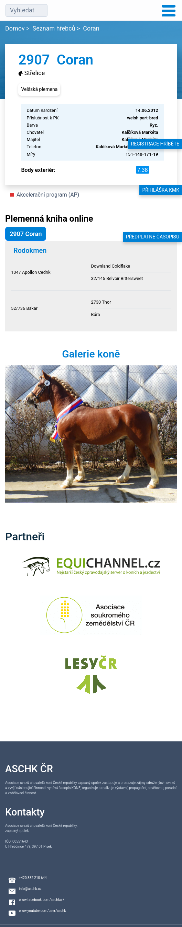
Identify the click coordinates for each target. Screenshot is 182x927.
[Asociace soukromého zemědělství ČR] (91, 619)
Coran (91, 28)
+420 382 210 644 (33, 878)
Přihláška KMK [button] (160, 190)
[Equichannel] (91, 571)
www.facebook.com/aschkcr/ (41, 900)
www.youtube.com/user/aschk (42, 911)
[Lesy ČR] (91, 678)
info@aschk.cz (30, 889)
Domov (15, 28)
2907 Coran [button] (26, 233)
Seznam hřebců (54, 28)
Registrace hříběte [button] (155, 143)
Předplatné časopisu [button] (152, 236)
